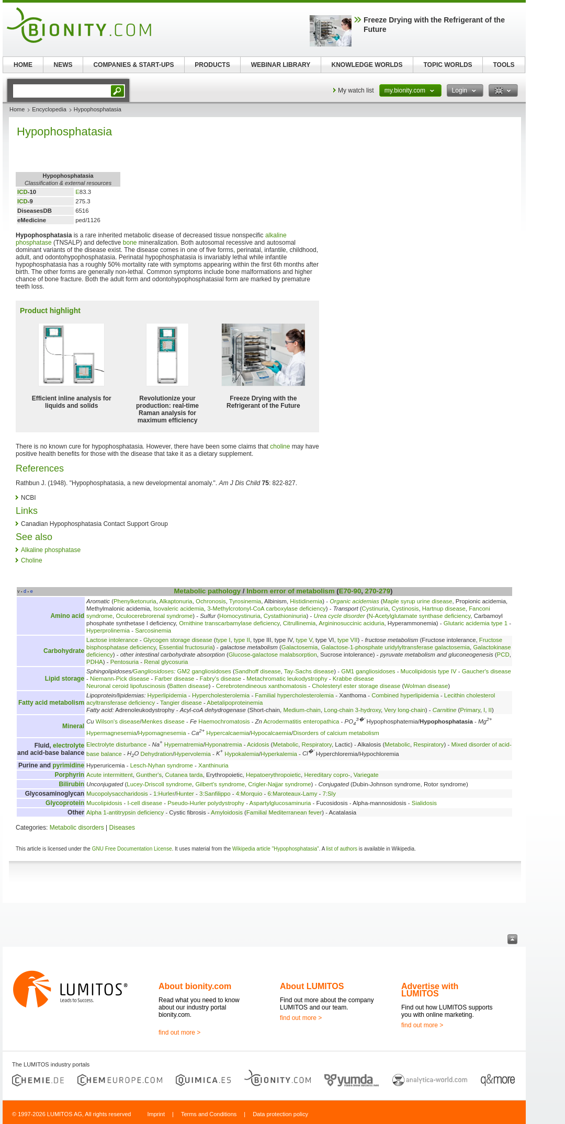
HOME (23, 64)
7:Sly (329, 793)
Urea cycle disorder (339, 616)
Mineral (73, 726)
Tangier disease (181, 702)
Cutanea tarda (183, 775)
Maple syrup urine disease (418, 601)
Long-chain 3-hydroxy (352, 710)
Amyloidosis (227, 812)
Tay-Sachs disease (309, 671)
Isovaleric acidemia (178, 608)
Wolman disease (426, 686)
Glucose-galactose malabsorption (273, 654)
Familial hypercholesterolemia (294, 695)
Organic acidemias (354, 601)
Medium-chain (302, 710)
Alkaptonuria (175, 601)
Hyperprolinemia (108, 630)
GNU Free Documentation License (132, 849)
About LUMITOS (312, 986)
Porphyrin (69, 774)
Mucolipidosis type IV (429, 671)
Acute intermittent (109, 775)
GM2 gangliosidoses (204, 671)
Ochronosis (211, 601)
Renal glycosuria (166, 662)
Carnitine (445, 710)
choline (280, 446)
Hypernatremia (184, 744)
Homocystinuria (240, 616)
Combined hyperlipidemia (405, 695)
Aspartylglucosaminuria (280, 803)
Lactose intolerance (112, 640)
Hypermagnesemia (111, 733)
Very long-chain (404, 710)
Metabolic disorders (77, 827)
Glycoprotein (65, 803)
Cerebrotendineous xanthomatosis (261, 686)
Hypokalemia (241, 753)
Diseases (122, 827)
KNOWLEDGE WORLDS (367, 64)
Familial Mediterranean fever (284, 812)
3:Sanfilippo (215, 793)
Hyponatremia (223, 744)
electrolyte (68, 745)
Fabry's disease (220, 678)
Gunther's (149, 775)
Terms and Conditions (208, 1114)
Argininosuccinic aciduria (351, 623)
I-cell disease (145, 803)
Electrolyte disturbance (116, 744)
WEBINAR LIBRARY (281, 64)
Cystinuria (375, 608)
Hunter (185, 793)
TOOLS (503, 64)
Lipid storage (64, 678)
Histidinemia (306, 601)
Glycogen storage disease (177, 640)
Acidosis (258, 744)
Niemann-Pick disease (119, 678)
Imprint (156, 1114)
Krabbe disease (353, 678)
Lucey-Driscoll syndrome (159, 784)
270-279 (377, 591)
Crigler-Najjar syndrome (279, 784)
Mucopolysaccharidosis (117, 793)
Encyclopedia (49, 109)
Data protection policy (280, 1114)
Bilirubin (71, 784)
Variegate (366, 775)
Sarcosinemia (153, 630)
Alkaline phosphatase (51, 550)
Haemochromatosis (224, 721)
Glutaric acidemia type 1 (475, 623)
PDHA (94, 662)
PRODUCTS (212, 64)
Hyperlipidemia (167, 695)
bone (130, 242)
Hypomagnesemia (162, 733)
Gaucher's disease (486, 671)
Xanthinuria (213, 765)
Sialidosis (424, 803)
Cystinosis (405, 608)
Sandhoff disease (258, 671)
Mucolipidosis (104, 803)
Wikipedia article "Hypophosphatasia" (275, 849)
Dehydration (157, 753)
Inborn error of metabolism (290, 591)
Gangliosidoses (153, 671)
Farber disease (174, 678)
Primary (470, 710)
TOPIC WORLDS (447, 64)
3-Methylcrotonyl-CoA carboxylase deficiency (266, 608)
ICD (22, 192)
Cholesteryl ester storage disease (356, 686)
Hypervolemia (192, 753)
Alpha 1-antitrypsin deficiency (125, 812)
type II (242, 640)
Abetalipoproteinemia (235, 702)
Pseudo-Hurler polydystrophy (205, 803)
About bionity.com (195, 986)
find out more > (179, 1032)
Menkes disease (162, 721)
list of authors (341, 849)
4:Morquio (249, 793)
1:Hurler (164, 793)
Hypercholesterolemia (221, 695)
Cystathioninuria (285, 616)
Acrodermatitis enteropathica (301, 721)
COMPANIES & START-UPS (133, 64)
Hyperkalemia (279, 753)
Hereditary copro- (327, 775)
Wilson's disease (118, 721)
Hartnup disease (444, 608)
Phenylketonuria (135, 601)
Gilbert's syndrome (220, 784)
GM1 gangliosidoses (368, 671)
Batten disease (188, 686)
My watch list (356, 90)
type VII (347, 640)
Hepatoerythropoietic (273, 775)
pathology (224, 591)
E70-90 (350, 591)
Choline (31, 560)
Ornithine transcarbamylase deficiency (229, 623)
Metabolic (190, 591)
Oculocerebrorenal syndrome (154, 616)
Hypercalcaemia (227, 733)
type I (223, 640)
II (490, 710)
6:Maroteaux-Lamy (292, 793)
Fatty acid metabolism (51, 702)
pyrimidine (68, 765)
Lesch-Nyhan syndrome (161, 765)
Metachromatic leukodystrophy (286, 678)
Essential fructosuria (186, 647)
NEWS (63, 64)
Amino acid (67, 616)
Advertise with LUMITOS (429, 990)
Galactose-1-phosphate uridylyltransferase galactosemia (395, 647)
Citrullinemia (299, 623)
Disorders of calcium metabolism (336, 733)
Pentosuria (124, 662)
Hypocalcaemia (271, 733)
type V (304, 640)
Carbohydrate (63, 651)
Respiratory (317, 744)
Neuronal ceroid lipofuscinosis (125, 686)
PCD (503, 654)
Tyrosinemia (245, 601)
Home (17, 109)
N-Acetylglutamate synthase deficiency (420, 616)
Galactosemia (299, 647)
